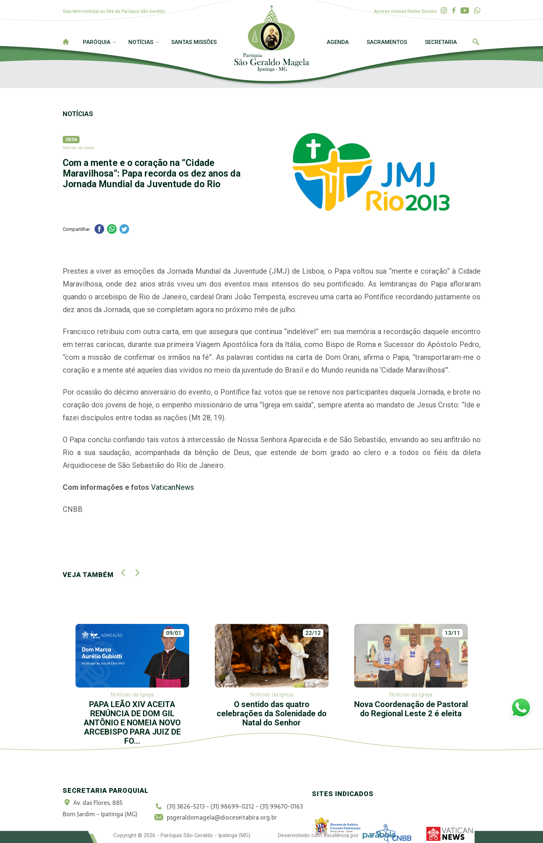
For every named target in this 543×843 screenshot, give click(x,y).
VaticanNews (172, 487)
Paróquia (96, 42)
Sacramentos (387, 42)
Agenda (338, 42)
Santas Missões (194, 42)
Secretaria (441, 42)
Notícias (140, 42)
